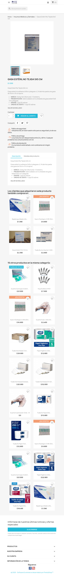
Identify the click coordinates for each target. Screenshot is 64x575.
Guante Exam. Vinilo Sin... (44, 320)
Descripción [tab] (16, 156)
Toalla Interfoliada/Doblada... (20, 382)
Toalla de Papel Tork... (20, 444)
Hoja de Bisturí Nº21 (44, 289)
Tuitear (22, 123)
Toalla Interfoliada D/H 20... (44, 382)
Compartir (17, 123)
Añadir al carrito (26, 116)
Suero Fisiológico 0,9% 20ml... (19, 320)
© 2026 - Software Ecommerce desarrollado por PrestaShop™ (32, 572)
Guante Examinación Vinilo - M (20, 413)
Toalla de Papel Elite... (44, 413)
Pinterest (27, 123)
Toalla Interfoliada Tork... (20, 351)
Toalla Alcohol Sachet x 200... (44, 250)
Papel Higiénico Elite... (44, 351)
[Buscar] (18, 9)
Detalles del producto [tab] (31, 156)
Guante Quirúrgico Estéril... (20, 289)
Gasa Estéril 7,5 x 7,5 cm (20, 250)
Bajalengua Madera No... (20, 219)
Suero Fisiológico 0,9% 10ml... (44, 219)
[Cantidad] (10, 116)
